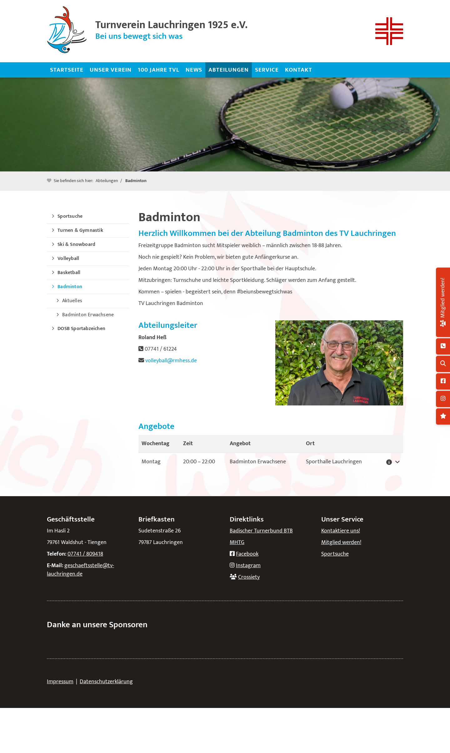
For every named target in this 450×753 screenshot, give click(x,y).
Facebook (247, 554)
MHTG (237, 542)
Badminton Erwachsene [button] (258, 461)
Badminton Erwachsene (88, 315)
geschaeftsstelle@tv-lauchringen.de (80, 570)
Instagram (248, 565)
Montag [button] (151, 461)
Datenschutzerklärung (106, 681)
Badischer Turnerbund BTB (261, 531)
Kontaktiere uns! (340, 531)
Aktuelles (72, 301)
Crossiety (249, 577)
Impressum (60, 681)
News (194, 70)
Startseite (66, 70)
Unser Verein (111, 70)
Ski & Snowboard (76, 244)
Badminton (136, 181)
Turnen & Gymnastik (80, 230)
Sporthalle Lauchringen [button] (334, 461)
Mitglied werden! (341, 542)
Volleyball (68, 258)
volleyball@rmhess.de (171, 360)
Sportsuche (70, 216)
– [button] (199, 461)
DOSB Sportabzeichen (81, 328)
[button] (391, 462)
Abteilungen (228, 70)
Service (267, 70)
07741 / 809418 (85, 554)
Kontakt (298, 70)
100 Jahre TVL (158, 70)
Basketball (69, 272)
